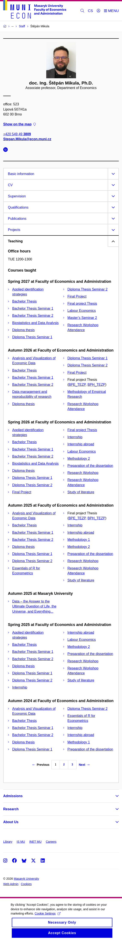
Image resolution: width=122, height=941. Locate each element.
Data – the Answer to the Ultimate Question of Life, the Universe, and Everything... (34, 606)
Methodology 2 (78, 458)
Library (7, 841)
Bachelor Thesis (24, 301)
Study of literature (80, 492)
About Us (10, 822)
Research (11, 809)
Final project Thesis (82, 303)
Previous (41, 764)
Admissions (13, 796)
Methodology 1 (78, 539)
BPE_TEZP (77, 384)
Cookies (26, 884)
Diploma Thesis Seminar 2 (87, 289)
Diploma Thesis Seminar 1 (32, 337)
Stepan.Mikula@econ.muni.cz (27, 139)
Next (84, 764)
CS (90, 11)
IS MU (21, 841)
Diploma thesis (23, 330)
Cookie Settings (48, 917)
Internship (74, 437)
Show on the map (19, 124)
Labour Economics (81, 310)
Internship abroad (80, 444)
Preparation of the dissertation (90, 465)
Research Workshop (82, 473)
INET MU (35, 841)
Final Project (76, 296)
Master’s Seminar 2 (82, 318)
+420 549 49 (17, 134)
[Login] (98, 11)
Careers (51, 841)
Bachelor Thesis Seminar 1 (32, 308)
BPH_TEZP (96, 384)
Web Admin (10, 884)
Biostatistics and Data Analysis (35, 323)
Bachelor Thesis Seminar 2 (32, 315)
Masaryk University (26, 878)
